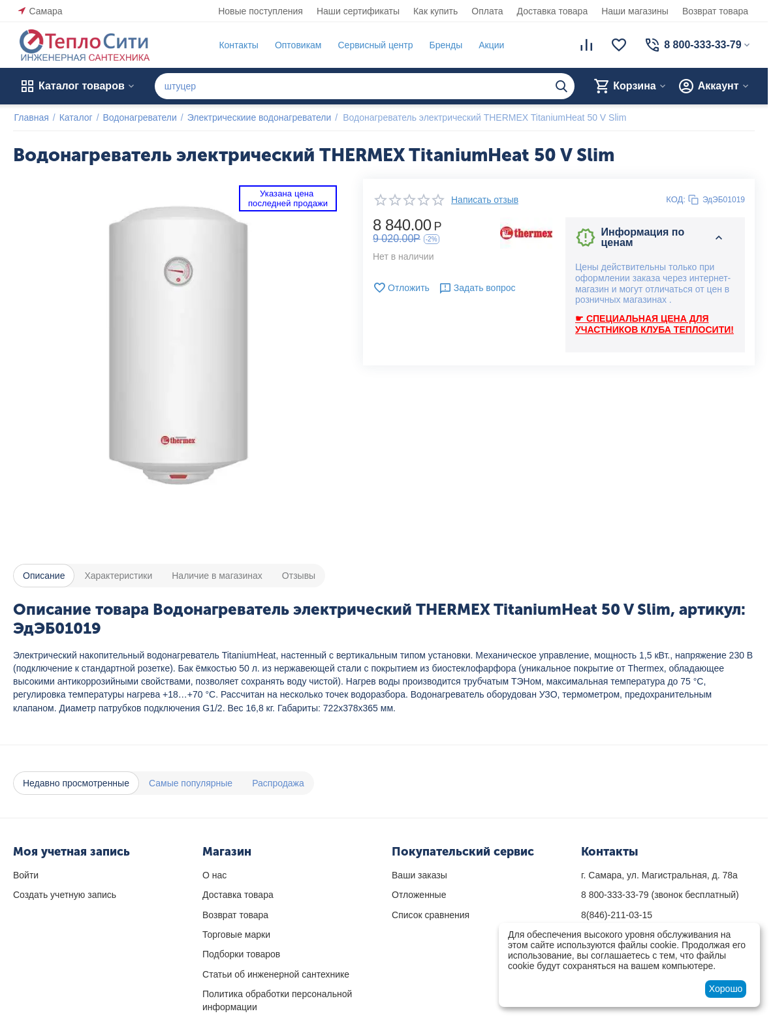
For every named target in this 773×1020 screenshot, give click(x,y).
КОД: (676, 199)
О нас (214, 875)
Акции (490, 45)
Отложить (401, 287)
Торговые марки (236, 934)
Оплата (487, 11)
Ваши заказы (419, 875)
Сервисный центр (374, 45)
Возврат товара (715, 11)
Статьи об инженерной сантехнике (275, 974)
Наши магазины (635, 11)
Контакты (237, 45)
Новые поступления (260, 11)
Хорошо (726, 988)
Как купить (435, 11)
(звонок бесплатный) (660, 894)
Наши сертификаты (358, 11)
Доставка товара (552, 11)
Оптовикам (297, 45)
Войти (26, 875)
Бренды (445, 45)
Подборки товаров (241, 954)
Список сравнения (430, 915)
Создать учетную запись (64, 894)
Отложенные (419, 894)
